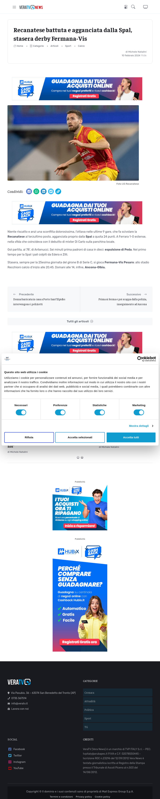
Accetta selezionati (80, 437)
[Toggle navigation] (14, 7)
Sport (68, 46)
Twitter (15, 737)
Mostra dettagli (139, 425)
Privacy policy (84, 778)
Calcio (81, 46)
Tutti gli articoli (80, 321)
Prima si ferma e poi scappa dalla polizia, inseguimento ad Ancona (123, 301)
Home (18, 46)
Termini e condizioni (61, 778)
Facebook (16, 731)
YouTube (15, 750)
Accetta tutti (131, 437)
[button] (133, 7)
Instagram (17, 744)
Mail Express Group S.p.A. (118, 773)
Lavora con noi (18, 691)
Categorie (37, 46)
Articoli (54, 46)
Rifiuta (29, 437)
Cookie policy (102, 778)
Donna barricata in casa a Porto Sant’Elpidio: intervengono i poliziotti (39, 301)
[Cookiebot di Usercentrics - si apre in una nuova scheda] (140, 359)
